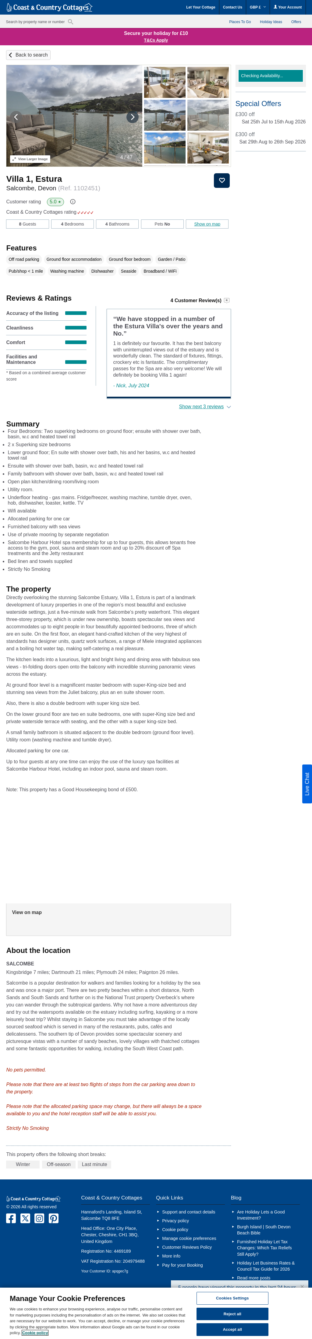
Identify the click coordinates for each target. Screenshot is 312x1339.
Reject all (232, 1314)
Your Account (288, 7)
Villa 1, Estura (34, 179)
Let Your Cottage (200, 7)
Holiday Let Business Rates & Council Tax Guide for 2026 (266, 1266)
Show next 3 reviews (201, 406)
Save (222, 180)
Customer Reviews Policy (187, 1247)
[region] (156, 1313)
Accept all (232, 1329)
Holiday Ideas (271, 22)
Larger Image (30, 159)
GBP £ (258, 7)
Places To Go (240, 22)
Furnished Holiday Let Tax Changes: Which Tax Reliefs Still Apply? (264, 1247)
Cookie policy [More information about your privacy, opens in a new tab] (35, 1332)
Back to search (32, 54)
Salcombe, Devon (53, 188)
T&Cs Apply (156, 40)
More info (171, 1256)
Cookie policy (175, 1229)
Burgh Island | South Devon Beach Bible (264, 1229)
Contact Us (232, 7)
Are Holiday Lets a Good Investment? (261, 1215)
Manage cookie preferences (189, 1238)
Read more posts (254, 1277)
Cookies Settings (232, 1298)
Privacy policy (175, 1220)
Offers (296, 22)
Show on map (207, 224)
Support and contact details (188, 1212)
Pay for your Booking (182, 1265)
